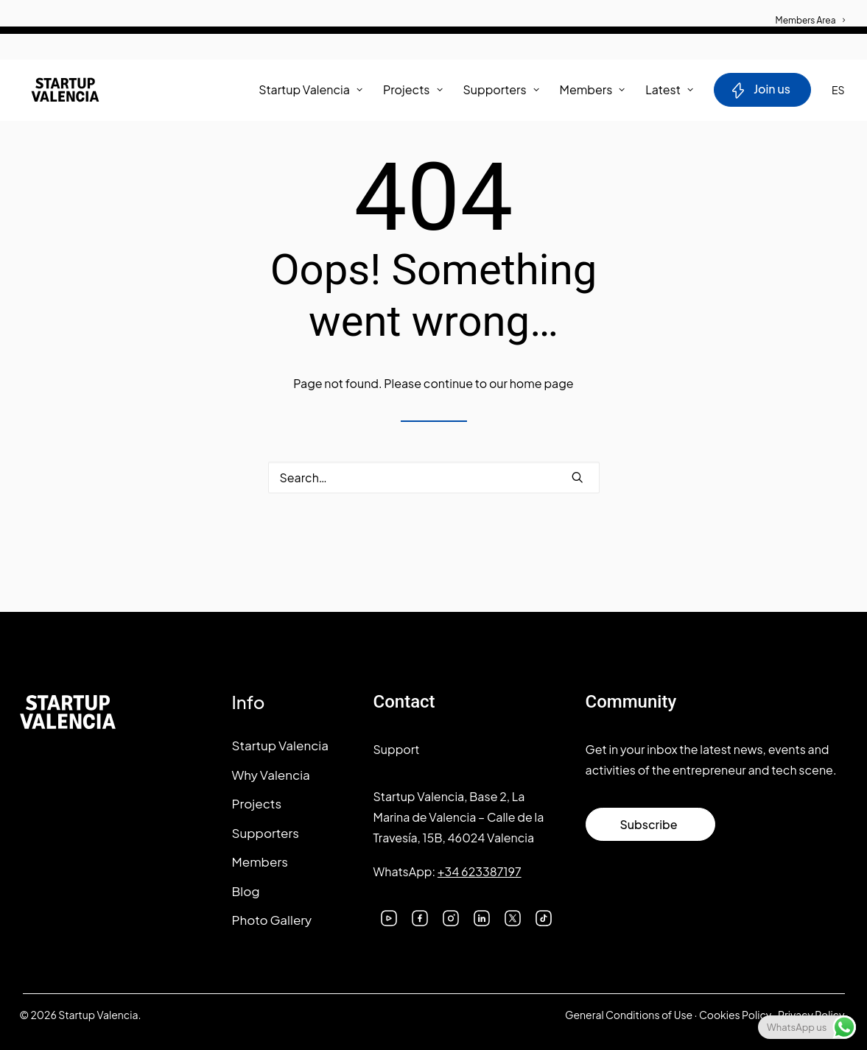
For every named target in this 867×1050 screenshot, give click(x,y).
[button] (577, 477)
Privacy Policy (811, 1014)
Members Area (810, 20)
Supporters (501, 91)
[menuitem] (810, 13)
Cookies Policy (735, 1014)
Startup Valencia (280, 745)
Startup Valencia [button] (310, 91)
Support (396, 749)
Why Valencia (271, 775)
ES (838, 92)
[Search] (434, 477)
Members (592, 91)
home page (542, 383)
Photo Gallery (272, 920)
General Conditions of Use (628, 1014)
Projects (413, 91)
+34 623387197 (480, 871)
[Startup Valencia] (58, 92)
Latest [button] (669, 91)
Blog (246, 891)
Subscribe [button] (648, 824)
